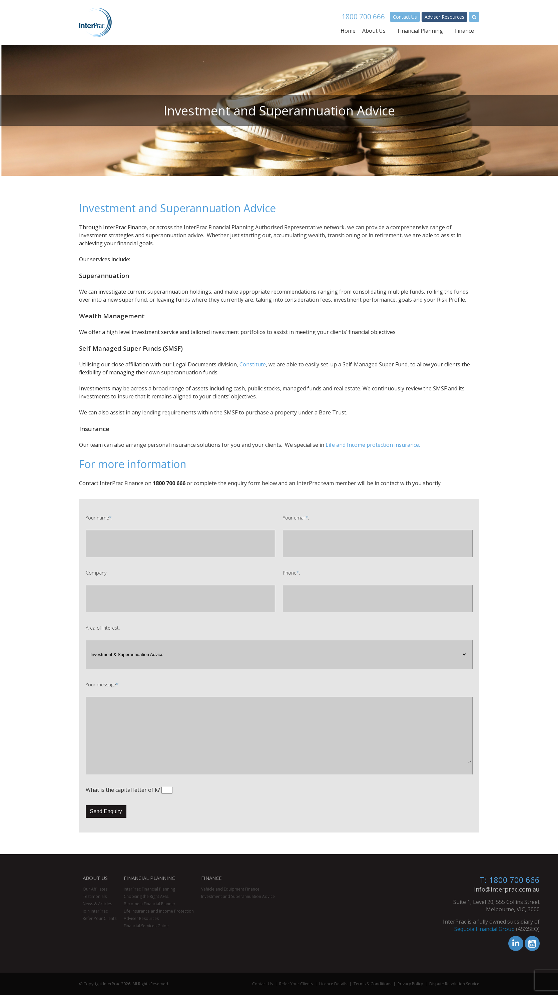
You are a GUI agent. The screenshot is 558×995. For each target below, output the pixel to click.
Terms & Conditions (372, 984)
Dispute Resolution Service (454, 984)
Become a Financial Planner (149, 904)
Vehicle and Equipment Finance (230, 889)
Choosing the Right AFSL (146, 896)
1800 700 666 (363, 16)
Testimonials (95, 896)
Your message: (102, 684)
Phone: (291, 573)
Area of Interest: (103, 628)
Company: (96, 573)
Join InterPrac (95, 911)
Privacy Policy (410, 984)
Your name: (99, 518)
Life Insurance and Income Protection (159, 911)
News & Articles (97, 904)
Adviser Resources (444, 17)
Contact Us (405, 17)
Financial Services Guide (146, 926)
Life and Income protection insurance (372, 444)
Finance (464, 30)
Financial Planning (420, 30)
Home (348, 30)
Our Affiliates (95, 889)
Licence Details (333, 984)
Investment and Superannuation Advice (238, 896)
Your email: (296, 518)
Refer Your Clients (99, 918)
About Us (374, 30)
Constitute (252, 364)
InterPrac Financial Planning (149, 889)
